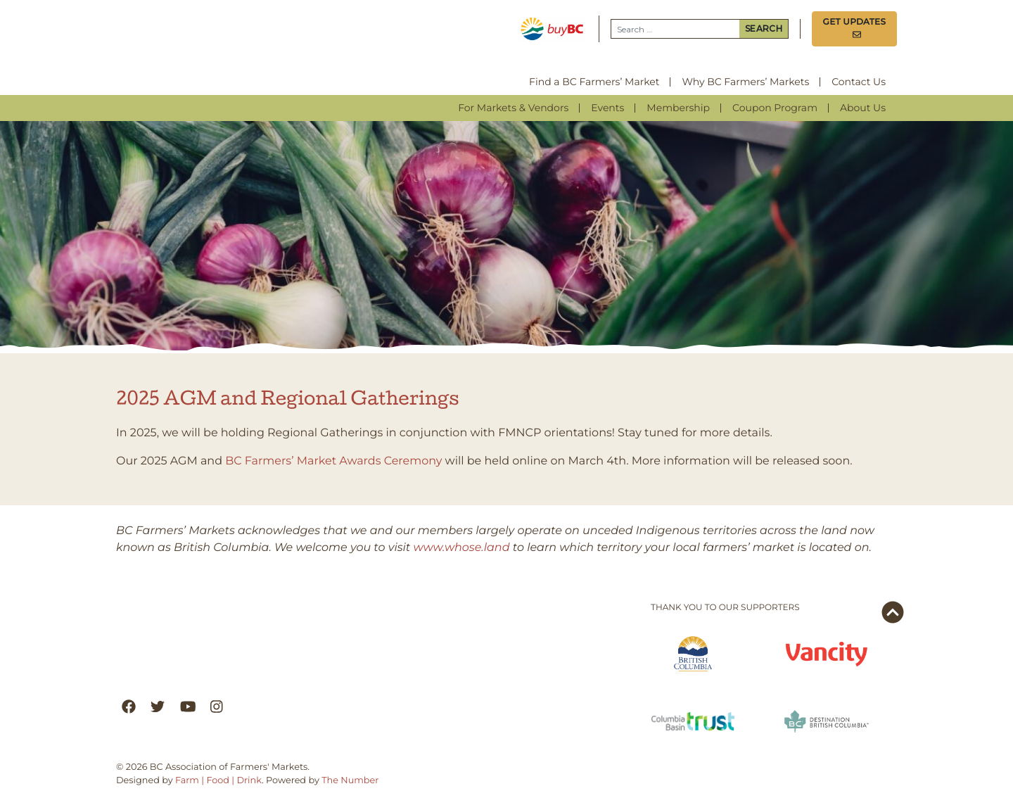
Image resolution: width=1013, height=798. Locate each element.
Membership (678, 107)
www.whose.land (462, 548)
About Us (863, 107)
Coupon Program (774, 107)
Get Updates (854, 28)
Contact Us (859, 81)
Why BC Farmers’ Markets (745, 81)
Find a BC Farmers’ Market (594, 81)
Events (607, 107)
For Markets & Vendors (513, 107)
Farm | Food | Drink (218, 780)
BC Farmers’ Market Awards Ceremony (333, 461)
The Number (349, 780)
